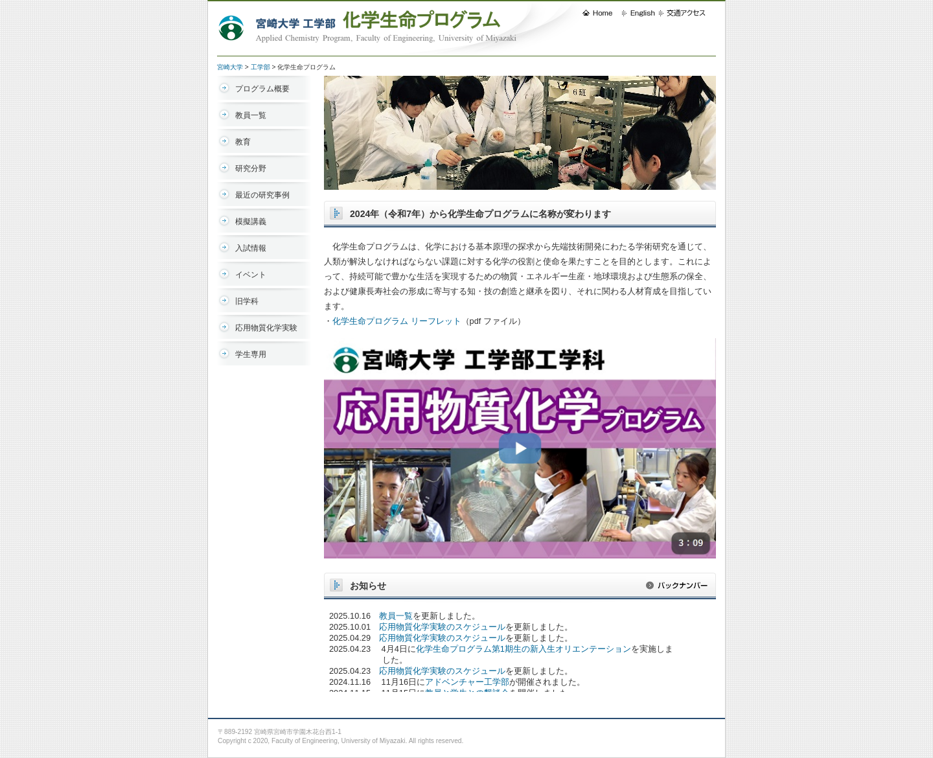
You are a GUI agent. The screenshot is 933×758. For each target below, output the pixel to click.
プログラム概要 (262, 88)
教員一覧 (250, 115)
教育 (243, 141)
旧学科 (247, 301)
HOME (602, 13)
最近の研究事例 (262, 195)
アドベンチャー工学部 (467, 682)
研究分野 (250, 168)
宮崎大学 (230, 67)
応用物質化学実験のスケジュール (442, 627)
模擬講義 (250, 221)
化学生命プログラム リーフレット (396, 321)
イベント (250, 274)
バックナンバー (681, 588)
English (640, 13)
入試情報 (250, 248)
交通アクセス (687, 13)
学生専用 (250, 354)
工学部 (260, 67)
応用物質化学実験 (266, 327)
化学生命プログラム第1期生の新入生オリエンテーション (523, 649)
